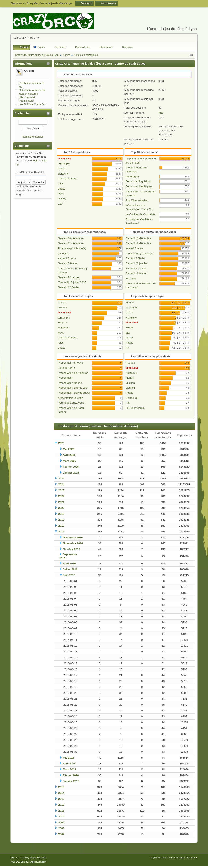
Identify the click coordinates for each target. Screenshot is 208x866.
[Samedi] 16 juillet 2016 (72, 282)
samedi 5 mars (67, 258)
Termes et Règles (176, 857)
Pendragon (132, 176)
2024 (61, 484)
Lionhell (130, 387)
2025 (61, 478)
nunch (61, 168)
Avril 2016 (69, 763)
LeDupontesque (67, 178)
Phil (128, 402)
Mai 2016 (68, 757)
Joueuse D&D (66, 367)
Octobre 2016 (71, 549)
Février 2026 (71, 466)
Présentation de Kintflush (73, 372)
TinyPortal (155, 857)
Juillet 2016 (70, 569)
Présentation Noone (70, 382)
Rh (127, 347)
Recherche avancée (33, 136)
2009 (61, 822)
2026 (61, 443)
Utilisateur (21, 145)
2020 (61, 507)
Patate (129, 342)
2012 (61, 804)
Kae (160, 112)
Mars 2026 (69, 460)
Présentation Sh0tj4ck (71, 362)
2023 (61, 490)
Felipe (129, 327)
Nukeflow (131, 317)
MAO (61, 193)
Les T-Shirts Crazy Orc (32, 104)
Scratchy (63, 173)
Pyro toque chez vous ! (72, 402)
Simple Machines (38, 857)
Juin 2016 (69, 575)
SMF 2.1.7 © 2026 (19, 857)
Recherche (22, 113)
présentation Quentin (70, 397)
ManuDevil (64, 158)
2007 (61, 834)
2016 (61, 531)
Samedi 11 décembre (71, 243)
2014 (61, 792)
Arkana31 (131, 372)
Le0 (60, 203)
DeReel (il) (132, 397)
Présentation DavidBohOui (74, 392)
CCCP (129, 312)
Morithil (62, 307)
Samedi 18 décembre (71, 238)
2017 (61, 525)
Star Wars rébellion (137, 200)
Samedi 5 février (68, 263)
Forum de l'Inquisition (138, 181)
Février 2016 (71, 775)
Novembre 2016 (73, 543)
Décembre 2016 (73, 537)
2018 (61, 519)
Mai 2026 (68, 449)
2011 (61, 810)
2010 (61, 816)
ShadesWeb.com (37, 862)
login (35, 160)
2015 (61, 787)
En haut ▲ (192, 857)
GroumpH (64, 163)
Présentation (65, 377)
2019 (61, 513)
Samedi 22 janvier (69, 277)
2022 (61, 496)
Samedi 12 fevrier (68, 287)
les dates (63, 253)
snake (61, 188)
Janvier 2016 (71, 781)
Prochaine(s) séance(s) (72, 248)
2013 (61, 798)
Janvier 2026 (71, 472)
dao (128, 332)
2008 (61, 828)
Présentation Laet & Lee (72, 387)
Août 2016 (69, 563)
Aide (164, 857)
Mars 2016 (69, 769)
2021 (61, 502)
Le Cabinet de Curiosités (140, 214)
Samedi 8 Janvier (136, 268)
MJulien (130, 382)
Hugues (62, 322)
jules (61, 183)
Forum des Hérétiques (139, 186)
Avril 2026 (69, 454)
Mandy (62, 198)
